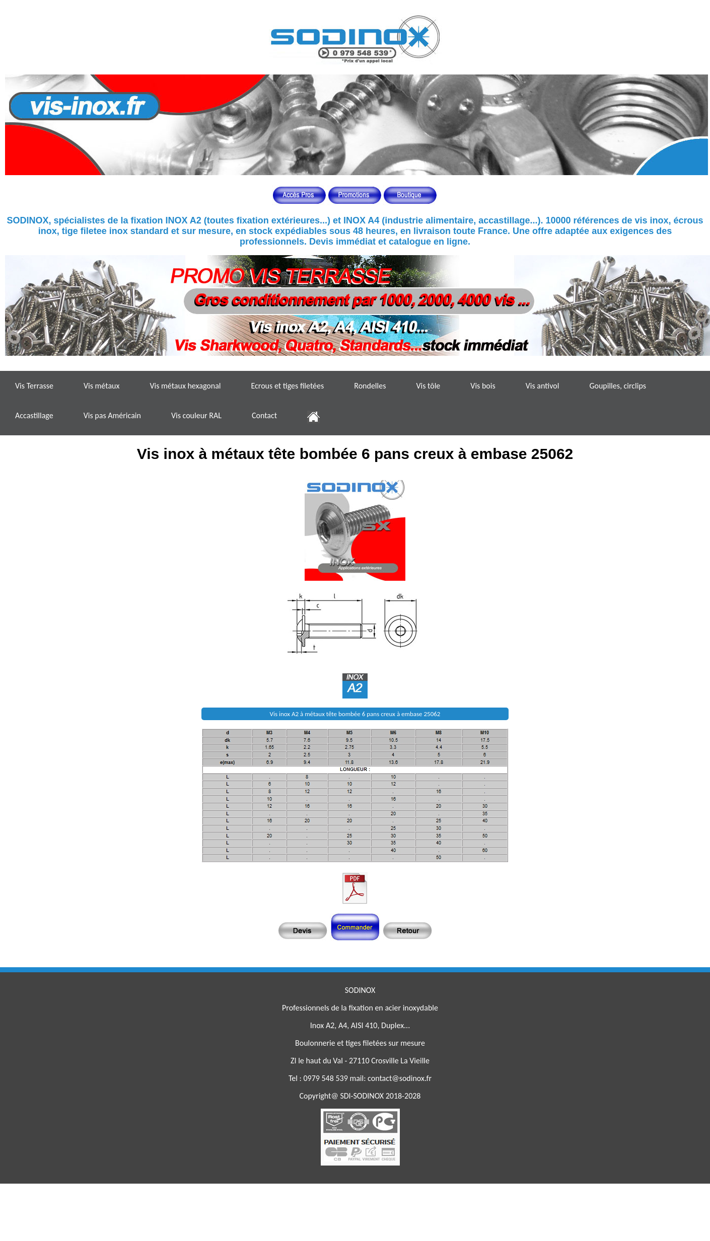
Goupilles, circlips (617, 386)
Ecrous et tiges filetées (287, 386)
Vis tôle (428, 386)
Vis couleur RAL (196, 415)
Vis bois (482, 386)
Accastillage (34, 415)
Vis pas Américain (112, 415)
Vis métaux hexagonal (185, 386)
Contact (264, 415)
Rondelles (370, 386)
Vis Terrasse (34, 386)
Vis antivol (542, 386)
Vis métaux (101, 386)
